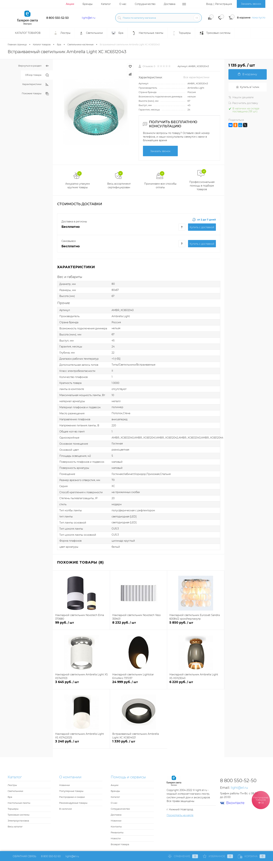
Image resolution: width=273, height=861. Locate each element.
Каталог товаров (27, 32)
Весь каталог (15, 826)
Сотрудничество (145, 4)
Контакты (116, 826)
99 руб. (81, 624)
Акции (70, 4)
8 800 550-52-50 (57, 18)
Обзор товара (37, 75)
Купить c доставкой (202, 227)
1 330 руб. (138, 743)
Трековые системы (18, 814)
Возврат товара (120, 844)
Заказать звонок (251, 3)
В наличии (65, 808)
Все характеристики (196, 77)
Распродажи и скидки (72, 797)
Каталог (106, 4)
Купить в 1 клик (247, 87)
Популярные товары (71, 791)
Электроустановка (18, 820)
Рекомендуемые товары (73, 802)
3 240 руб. (81, 743)
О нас (122, 4)
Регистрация (223, 4)
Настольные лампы (19, 802)
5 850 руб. (195, 624)
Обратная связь (22, 856)
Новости (116, 838)
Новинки (64, 785)
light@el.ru (88, 17)
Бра (10, 797)
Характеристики (35, 84)
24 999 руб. (138, 684)
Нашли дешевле (241, 97)
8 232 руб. (138, 624)
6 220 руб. (195, 684)
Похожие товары (35, 93)
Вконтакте (232, 803)
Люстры (12, 785)
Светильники (15, 791)
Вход (209, 4)
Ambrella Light (196, 87)
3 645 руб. (81, 684)
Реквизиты (117, 832)
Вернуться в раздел (33, 66)
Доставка (169, 4)
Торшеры (13, 808)
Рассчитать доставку (243, 103)
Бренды (88, 4)
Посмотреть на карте (180, 815)
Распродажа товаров (261, 800)
